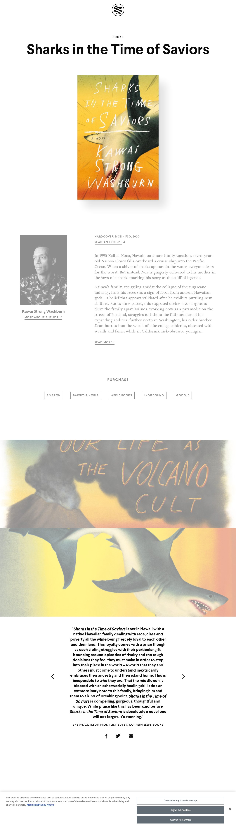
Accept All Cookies (180, 821)
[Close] (230, 811)
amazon (54, 395)
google (182, 395)
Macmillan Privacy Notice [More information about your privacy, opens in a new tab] (40, 806)
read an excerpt (108, 242)
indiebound (154, 395)
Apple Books (121, 395)
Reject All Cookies (180, 811)
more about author (43, 317)
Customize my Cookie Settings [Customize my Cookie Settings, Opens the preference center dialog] (180, 802)
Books (118, 37)
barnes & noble (86, 395)
